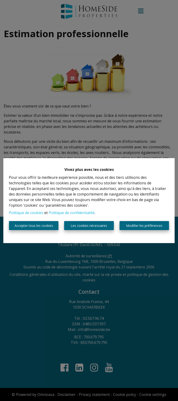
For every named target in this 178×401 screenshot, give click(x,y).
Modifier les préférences (144, 225)
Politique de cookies (26, 212)
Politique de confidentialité (72, 212)
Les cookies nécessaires (89, 225)
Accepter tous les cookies (34, 225)
